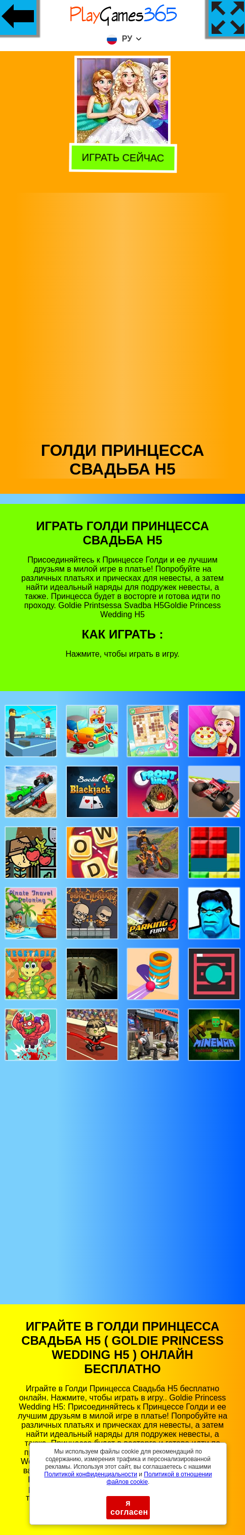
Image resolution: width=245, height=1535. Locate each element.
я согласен (129, 1507)
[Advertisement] (121, 314)
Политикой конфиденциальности (90, 1474)
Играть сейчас (121, 158)
